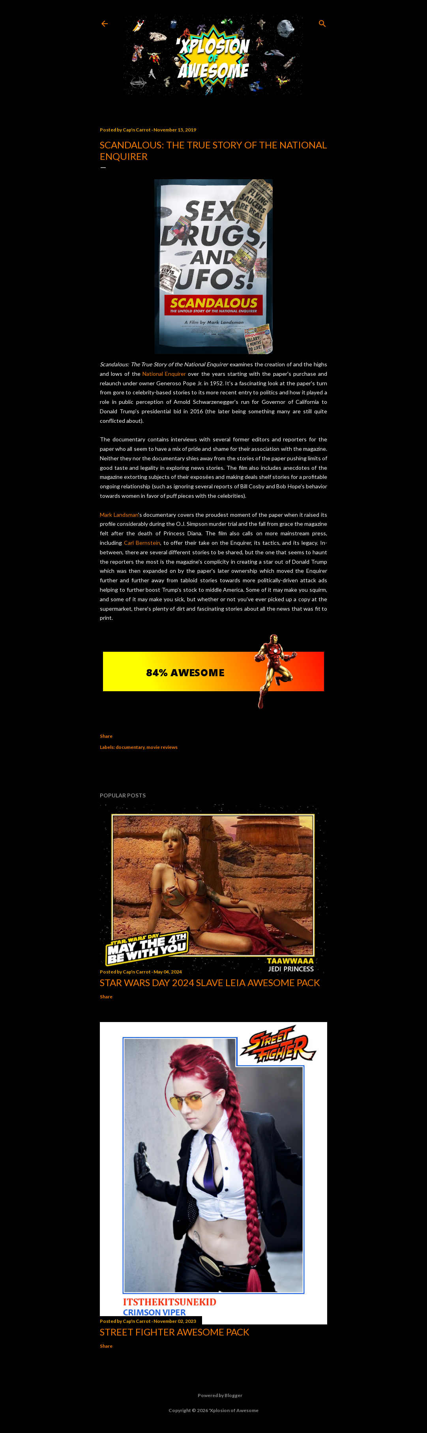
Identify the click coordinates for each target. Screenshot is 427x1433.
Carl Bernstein (142, 542)
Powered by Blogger (213, 1395)
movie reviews (162, 747)
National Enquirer (164, 373)
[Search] (322, 22)
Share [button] (106, 736)
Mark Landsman (119, 514)
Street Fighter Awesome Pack (174, 1331)
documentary (130, 747)
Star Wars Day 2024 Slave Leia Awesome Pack (210, 982)
